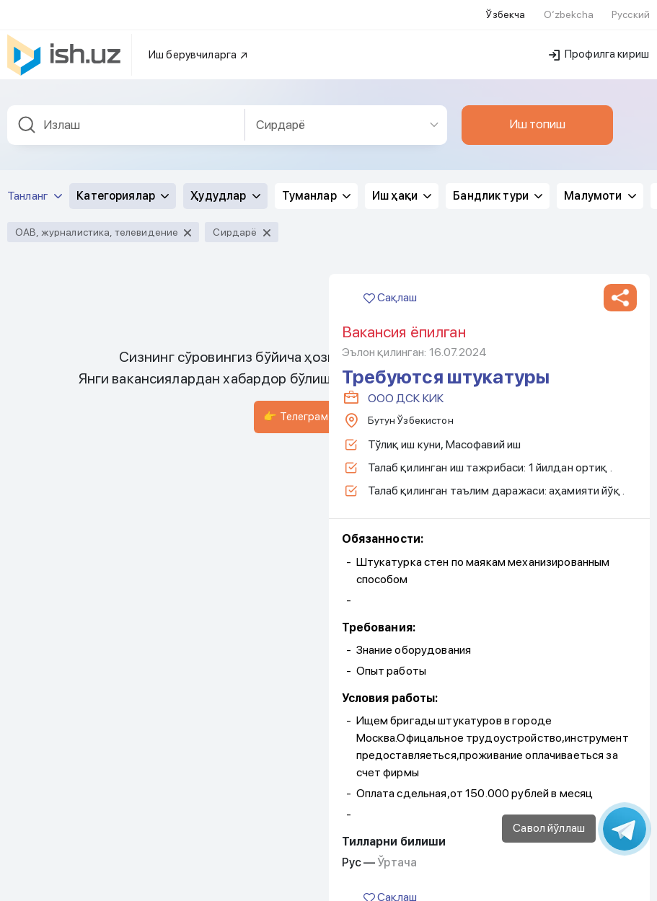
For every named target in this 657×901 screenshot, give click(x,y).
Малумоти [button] (599, 193)
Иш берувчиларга (199, 51)
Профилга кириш (599, 51)
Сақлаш (390, 294)
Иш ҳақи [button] (401, 193)
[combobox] (126, 122)
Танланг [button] (34, 193)
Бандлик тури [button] (497, 193)
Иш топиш (537, 121)
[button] (620, 295)
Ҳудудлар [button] (225, 193)
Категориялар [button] (122, 193)
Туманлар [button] (316, 193)
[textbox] (126, 122)
